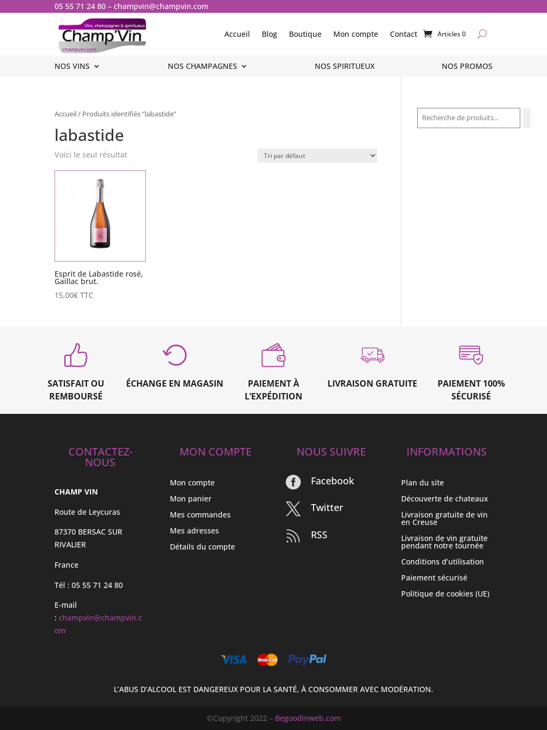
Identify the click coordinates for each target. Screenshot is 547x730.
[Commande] (317, 155)
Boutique (305, 34)
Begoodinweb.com (308, 718)
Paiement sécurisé (434, 578)
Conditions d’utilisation (442, 562)
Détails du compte (202, 547)
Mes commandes (200, 515)
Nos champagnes (202, 66)
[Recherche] (526, 118)
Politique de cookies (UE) (445, 594)
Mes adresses (194, 531)
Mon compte (355, 34)
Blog (269, 34)
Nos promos (467, 66)
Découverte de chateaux (444, 499)
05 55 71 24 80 (80, 6)
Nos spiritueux (344, 66)
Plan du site (422, 483)
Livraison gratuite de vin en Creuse (444, 519)
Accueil (237, 34)
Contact (403, 34)
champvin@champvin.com (161, 6)
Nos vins (72, 66)
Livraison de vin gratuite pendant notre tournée (444, 543)
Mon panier (191, 499)
